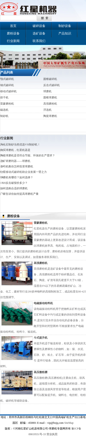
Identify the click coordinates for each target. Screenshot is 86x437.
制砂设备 (64, 26)
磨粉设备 (13, 33)
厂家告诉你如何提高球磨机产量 (19, 193)
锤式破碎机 (7, 85)
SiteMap (69, 422)
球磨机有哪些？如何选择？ (16, 177)
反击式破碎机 (51, 85)
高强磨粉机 (50, 103)
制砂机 (4, 116)
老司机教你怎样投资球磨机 (16, 166)
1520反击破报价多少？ (14, 182)
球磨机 (47, 91)
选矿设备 (39, 33)
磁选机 (4, 109)
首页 (13, 26)
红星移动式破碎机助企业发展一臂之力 (23, 172)
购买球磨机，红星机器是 (15, 150)
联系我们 (39, 41)
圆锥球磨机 (50, 97)
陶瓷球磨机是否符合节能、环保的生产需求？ (27, 155)
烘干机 (4, 97)
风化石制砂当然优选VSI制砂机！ (20, 144)
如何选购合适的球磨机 (14, 188)
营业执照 (52, 434)
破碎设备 (39, 26)
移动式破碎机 (8, 91)
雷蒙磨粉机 (7, 103)
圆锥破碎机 (50, 79)
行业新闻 (13, 41)
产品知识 (64, 33)
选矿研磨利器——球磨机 (15, 161)
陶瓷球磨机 (50, 116)
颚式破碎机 (7, 79)
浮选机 (47, 109)
